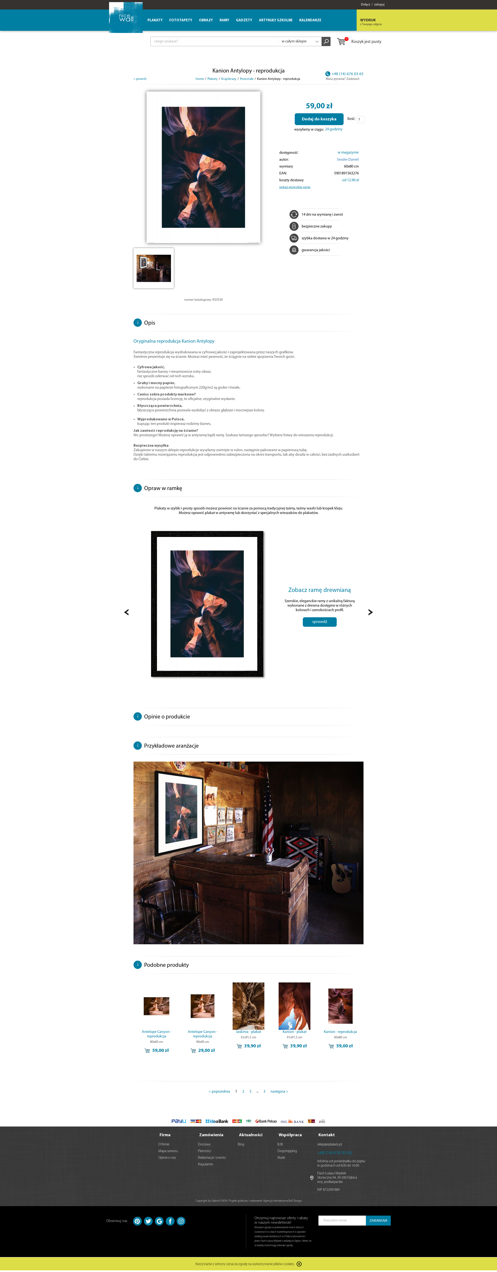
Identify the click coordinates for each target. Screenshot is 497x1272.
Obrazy (206, 20)
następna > (279, 1094)
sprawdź (319, 631)
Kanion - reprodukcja (340, 1034)
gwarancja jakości (310, 250)
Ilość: (351, 119)
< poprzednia (219, 1094)
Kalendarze (310, 20)
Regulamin (205, 1166)
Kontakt (326, 1136)
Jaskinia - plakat (248, 1034)
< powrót (140, 79)
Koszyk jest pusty (358, 42)
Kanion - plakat (295, 1034)
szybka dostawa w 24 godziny (319, 238)
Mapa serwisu (168, 1152)
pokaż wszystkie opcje (294, 187)
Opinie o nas (167, 1159)
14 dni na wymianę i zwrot (316, 215)
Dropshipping (287, 1152)
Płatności (204, 1152)
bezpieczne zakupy (311, 226)
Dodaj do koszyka (319, 119)
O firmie (163, 1146)
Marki (281, 1159)
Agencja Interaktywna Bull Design (282, 1202)
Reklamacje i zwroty (212, 1159)
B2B (280, 1146)
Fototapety (180, 20)
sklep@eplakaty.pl (329, 1146)
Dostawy (204, 1146)
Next (370, 613)
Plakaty (155, 20)
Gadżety (244, 20)
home (200, 79)
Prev (126, 613)
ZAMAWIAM (378, 1222)
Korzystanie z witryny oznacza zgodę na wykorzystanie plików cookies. (245, 1266)
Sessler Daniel (348, 160)
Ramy (224, 20)
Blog (241, 1146)
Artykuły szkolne (276, 20)
